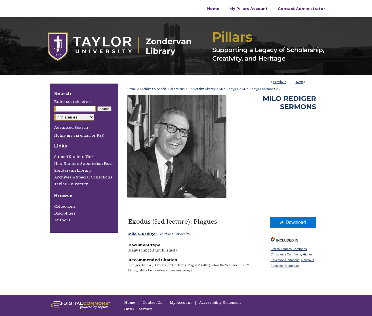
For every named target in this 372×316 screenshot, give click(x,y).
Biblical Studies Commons (289, 249)
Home (131, 89)
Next (299, 82)
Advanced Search (71, 127)
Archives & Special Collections (162, 89)
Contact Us (153, 302)
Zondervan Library (72, 170)
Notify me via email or (79, 135)
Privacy (129, 309)
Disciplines (64, 213)
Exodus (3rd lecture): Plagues (172, 221)
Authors (62, 220)
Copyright (145, 309)
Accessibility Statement (220, 302)
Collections (65, 206)
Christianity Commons (286, 254)
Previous (279, 82)
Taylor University (71, 184)
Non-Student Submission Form (84, 163)
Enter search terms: (73, 101)
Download (293, 222)
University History (201, 89)
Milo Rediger (228, 89)
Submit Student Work (75, 156)
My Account (181, 302)
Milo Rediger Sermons (258, 89)
